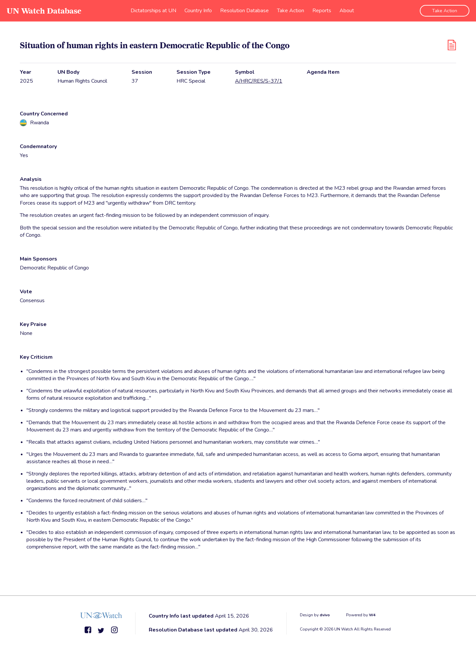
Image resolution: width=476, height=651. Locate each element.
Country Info (198, 10)
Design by (315, 615)
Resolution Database (244, 10)
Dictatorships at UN (153, 10)
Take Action (290, 10)
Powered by (361, 615)
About (346, 10)
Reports (321, 10)
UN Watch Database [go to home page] (44, 11)
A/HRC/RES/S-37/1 (258, 81)
